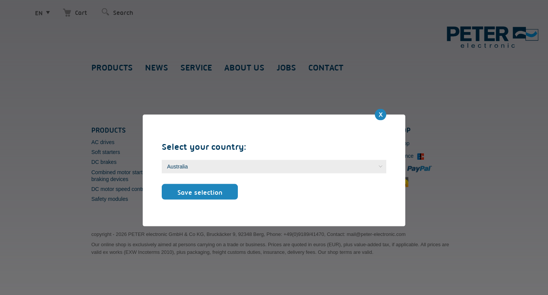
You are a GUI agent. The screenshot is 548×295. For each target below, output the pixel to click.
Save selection (200, 192)
